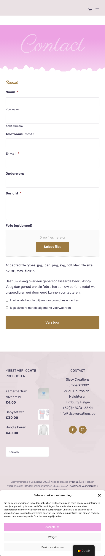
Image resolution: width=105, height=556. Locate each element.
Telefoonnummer (20, 134)
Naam (12, 92)
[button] (99, 495)
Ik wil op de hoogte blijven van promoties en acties (44, 300)
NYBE (75, 481)
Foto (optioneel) (19, 226)
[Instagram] (83, 430)
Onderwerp (15, 174)
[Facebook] (73, 430)
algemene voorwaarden (54, 307)
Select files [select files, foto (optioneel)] (52, 247)
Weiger (52, 537)
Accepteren (52, 526)
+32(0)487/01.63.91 (78, 408)
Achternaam (14, 126)
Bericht (13, 193)
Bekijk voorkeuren (52, 547)
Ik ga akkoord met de (40, 307)
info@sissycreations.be (78, 414)
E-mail (12, 154)
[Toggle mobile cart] (90, 10)
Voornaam (13, 109)
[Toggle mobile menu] (97, 10)
